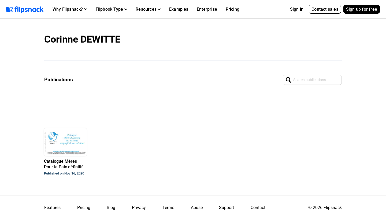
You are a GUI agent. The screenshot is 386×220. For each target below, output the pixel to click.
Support (226, 207)
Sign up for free (361, 9)
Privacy (139, 207)
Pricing (232, 9)
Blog (111, 207)
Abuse (197, 207)
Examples (178, 9)
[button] (69, 9)
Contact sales (324, 9)
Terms (168, 207)
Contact (258, 207)
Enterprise (207, 9)
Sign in (296, 9)
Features (52, 207)
